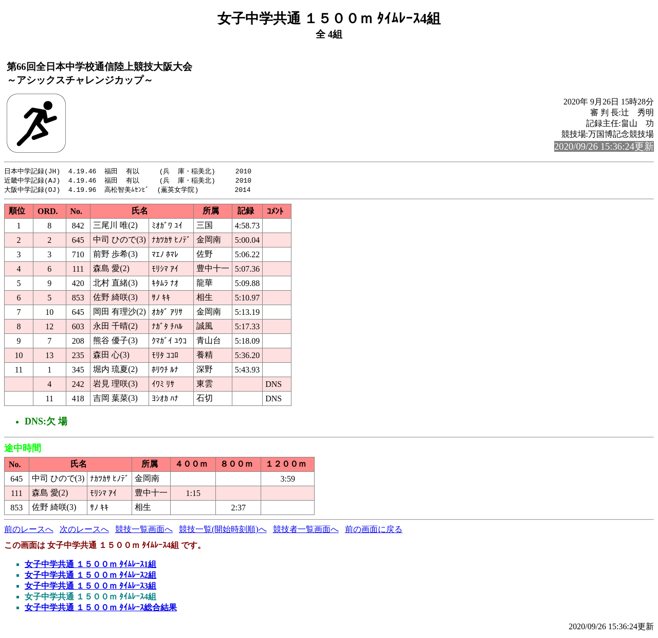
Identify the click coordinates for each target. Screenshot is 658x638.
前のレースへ (28, 530)
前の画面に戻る (374, 530)
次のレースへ (84, 530)
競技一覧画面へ (144, 530)
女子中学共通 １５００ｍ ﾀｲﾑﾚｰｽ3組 (90, 587)
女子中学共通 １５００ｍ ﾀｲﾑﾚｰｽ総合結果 (101, 609)
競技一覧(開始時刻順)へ (223, 530)
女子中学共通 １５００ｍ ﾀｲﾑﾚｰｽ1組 (90, 565)
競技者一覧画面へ (306, 530)
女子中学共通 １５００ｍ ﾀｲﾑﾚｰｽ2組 (90, 576)
